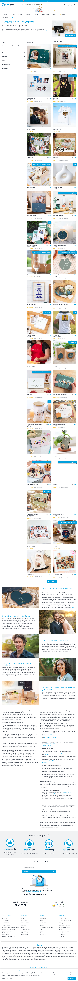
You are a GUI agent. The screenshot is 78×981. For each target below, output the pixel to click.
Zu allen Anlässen (44, 934)
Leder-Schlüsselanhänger (56, 753)
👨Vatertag (62, 14)
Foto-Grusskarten (6, 925)
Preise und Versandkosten (65, 920)
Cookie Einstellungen (7, 978)
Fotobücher (4, 918)
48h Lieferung (62, 924)
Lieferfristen (62, 922)
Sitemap (61, 929)
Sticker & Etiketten (6, 934)
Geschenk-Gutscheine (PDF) (8, 936)
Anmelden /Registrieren (64, 927)
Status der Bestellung (64, 931)
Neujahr (42, 920)
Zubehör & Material (6, 931)
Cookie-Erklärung (25, 922)
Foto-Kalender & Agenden (7, 933)
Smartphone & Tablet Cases (8, 929)
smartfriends (62, 933)
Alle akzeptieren (71, 978)
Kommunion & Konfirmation (46, 927)
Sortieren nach (57, 40)
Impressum (23, 925)
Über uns (23, 918)
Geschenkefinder (45, 14)
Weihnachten (43, 918)
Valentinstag (43, 922)
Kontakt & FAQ (62, 918)
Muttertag (42, 924)
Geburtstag (42, 931)
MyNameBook (5, 924)
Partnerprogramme (25, 929)
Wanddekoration (5, 922)
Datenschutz (24, 920)
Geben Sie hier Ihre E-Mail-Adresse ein (31, 866)
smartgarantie (62, 934)
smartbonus (61, 936)
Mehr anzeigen (51, 581)
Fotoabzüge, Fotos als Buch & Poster (10, 927)
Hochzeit (42, 929)
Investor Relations (25, 931)
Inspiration (54, 14)
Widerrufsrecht (24, 934)
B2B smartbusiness (25, 933)
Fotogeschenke (5, 920)
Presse (22, 927)
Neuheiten (36, 14)
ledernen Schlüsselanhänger (55, 789)
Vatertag (42, 925)
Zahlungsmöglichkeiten (64, 925)
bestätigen (26, 871)
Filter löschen (5, 49)
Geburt (41, 933)
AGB (22, 924)
